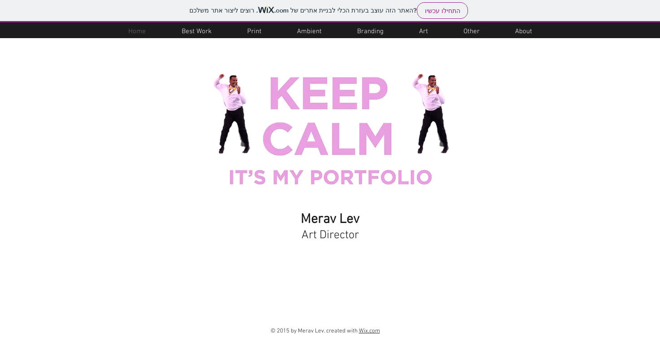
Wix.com (369, 331)
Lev (347, 219)
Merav (318, 219)
